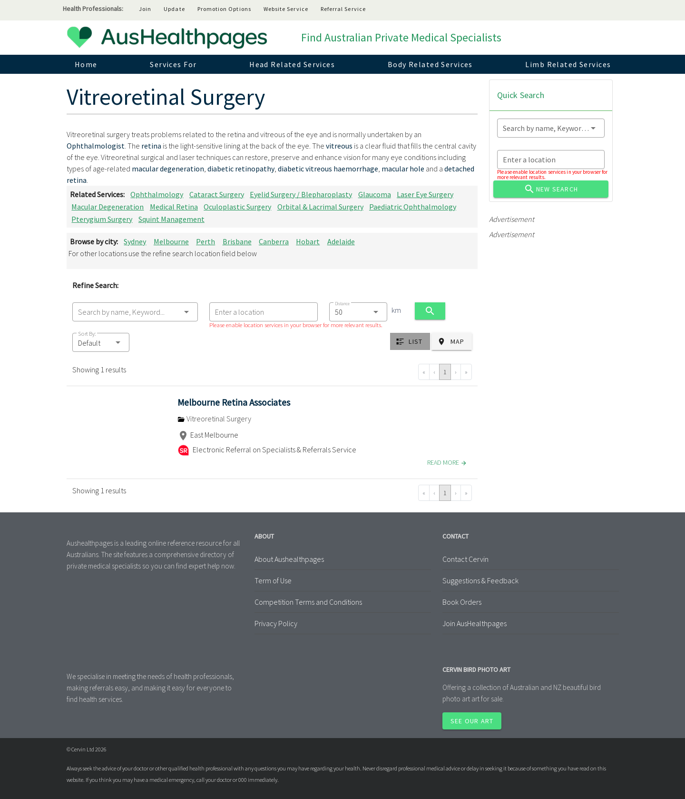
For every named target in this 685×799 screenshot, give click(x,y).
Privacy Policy (275, 623)
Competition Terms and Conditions (308, 602)
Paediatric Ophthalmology (412, 206)
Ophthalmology (156, 194)
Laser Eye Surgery (425, 194)
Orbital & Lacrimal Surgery (320, 206)
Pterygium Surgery (101, 219)
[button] (100, 342)
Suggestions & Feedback (480, 580)
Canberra (274, 241)
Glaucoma (374, 194)
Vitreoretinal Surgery (214, 418)
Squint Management (171, 219)
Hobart (308, 241)
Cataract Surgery (216, 194)
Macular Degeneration (107, 206)
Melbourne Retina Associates (233, 402)
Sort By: (87, 333)
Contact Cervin (465, 559)
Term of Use (273, 580)
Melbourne (171, 241)
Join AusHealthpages (474, 623)
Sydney (135, 241)
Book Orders (461, 602)
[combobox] (135, 311)
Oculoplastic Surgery (237, 206)
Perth (205, 241)
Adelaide (341, 241)
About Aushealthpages (289, 559)
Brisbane (237, 241)
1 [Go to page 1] (445, 372)
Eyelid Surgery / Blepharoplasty (301, 194)
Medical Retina (174, 206)
